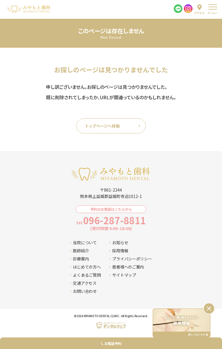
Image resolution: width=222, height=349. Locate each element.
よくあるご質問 (85, 275)
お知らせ (118, 242)
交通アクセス (83, 283)
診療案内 (79, 259)
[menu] (212, 9)
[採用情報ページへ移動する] (181, 322)
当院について (83, 242)
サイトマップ (122, 275)
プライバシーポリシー (130, 259)
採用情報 (118, 251)
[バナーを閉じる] (209, 308)
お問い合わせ (83, 291)
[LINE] (178, 8)
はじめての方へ (85, 267)
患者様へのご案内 (126, 267)
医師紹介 (79, 251)
